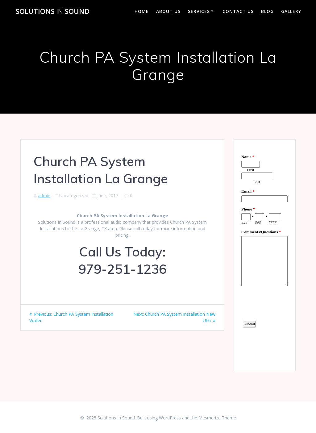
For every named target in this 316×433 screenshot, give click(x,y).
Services (199, 11)
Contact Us (238, 11)
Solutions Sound (52, 11)
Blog (267, 11)
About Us (168, 11)
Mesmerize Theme (217, 418)
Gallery (291, 11)
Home (142, 11)
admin (44, 195)
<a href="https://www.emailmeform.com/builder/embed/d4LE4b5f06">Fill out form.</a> (264, 254)
